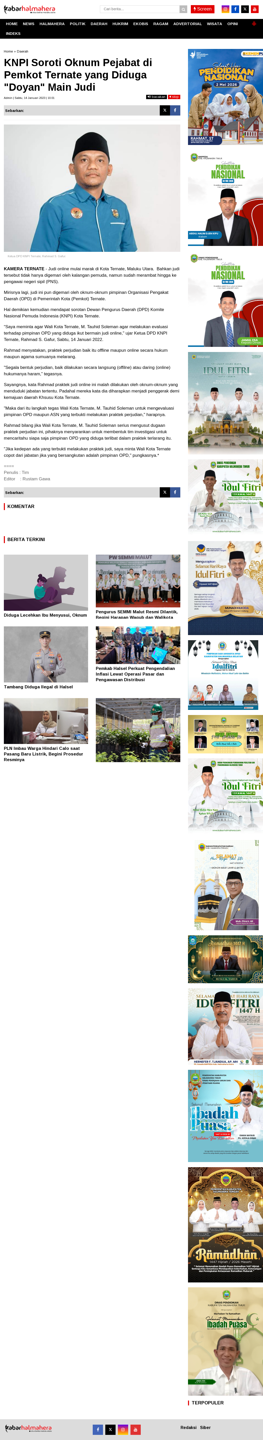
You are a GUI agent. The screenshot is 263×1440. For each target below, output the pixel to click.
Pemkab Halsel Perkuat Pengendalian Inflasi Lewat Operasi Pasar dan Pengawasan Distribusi (135, 674)
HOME (12, 24)
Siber (205, 1427)
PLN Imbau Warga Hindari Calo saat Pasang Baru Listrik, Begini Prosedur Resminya (43, 754)
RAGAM (160, 24)
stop (174, 97)
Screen (203, 9)
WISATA (214, 24)
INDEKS (13, 33)
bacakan (156, 97)
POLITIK (78, 24)
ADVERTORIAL (187, 24)
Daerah (22, 51)
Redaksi (188, 1427)
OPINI (232, 24)
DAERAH (99, 24)
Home (8, 51)
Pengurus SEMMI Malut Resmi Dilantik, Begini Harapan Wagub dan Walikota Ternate (137, 617)
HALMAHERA (52, 24)
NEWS (28, 24)
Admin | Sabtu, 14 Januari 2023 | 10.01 (29, 97)
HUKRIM (120, 24)
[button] (254, 21)
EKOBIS (140, 24)
